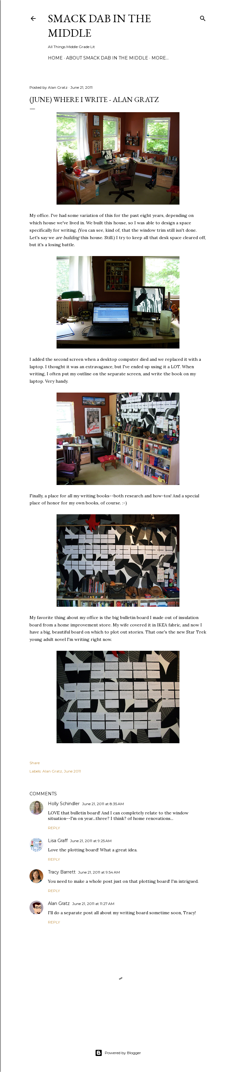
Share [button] (35, 762)
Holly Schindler (64, 803)
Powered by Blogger (118, 1053)
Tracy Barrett (62, 872)
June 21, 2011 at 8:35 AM (103, 803)
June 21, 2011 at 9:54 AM (99, 872)
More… (160, 58)
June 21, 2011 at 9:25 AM (91, 840)
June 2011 (72, 771)
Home (55, 58)
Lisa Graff (58, 840)
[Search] (202, 17)
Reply (54, 827)
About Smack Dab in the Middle (107, 58)
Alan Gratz (52, 771)
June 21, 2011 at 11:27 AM (93, 903)
